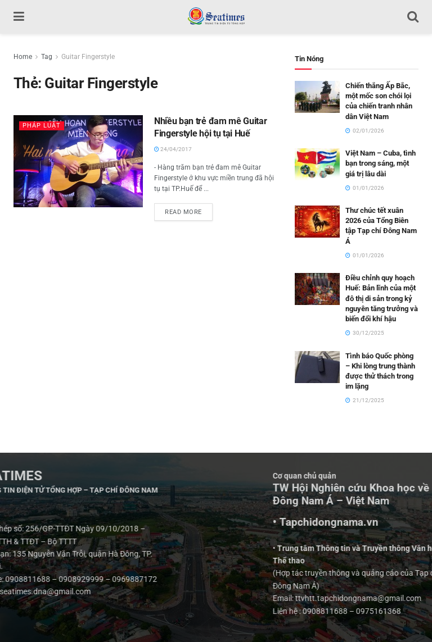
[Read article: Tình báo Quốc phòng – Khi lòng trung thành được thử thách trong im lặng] (317, 367)
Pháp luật (41, 125)
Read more (189, 209)
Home (23, 57)
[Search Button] (412, 17)
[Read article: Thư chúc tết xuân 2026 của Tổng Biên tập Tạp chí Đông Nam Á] (317, 222)
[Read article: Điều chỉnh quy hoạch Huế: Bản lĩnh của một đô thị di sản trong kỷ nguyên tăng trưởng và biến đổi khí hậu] (317, 289)
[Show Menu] (19, 17)
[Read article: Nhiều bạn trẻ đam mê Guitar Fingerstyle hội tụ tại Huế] (78, 161)
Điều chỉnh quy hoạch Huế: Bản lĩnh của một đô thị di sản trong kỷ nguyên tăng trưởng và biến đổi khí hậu (381, 298)
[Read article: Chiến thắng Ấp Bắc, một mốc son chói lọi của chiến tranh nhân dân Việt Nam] (317, 97)
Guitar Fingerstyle (88, 57)
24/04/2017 (173, 149)
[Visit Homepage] (215, 17)
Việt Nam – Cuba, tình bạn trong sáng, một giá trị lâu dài (380, 163)
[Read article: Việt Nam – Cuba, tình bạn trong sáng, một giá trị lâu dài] (317, 164)
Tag (46, 57)
